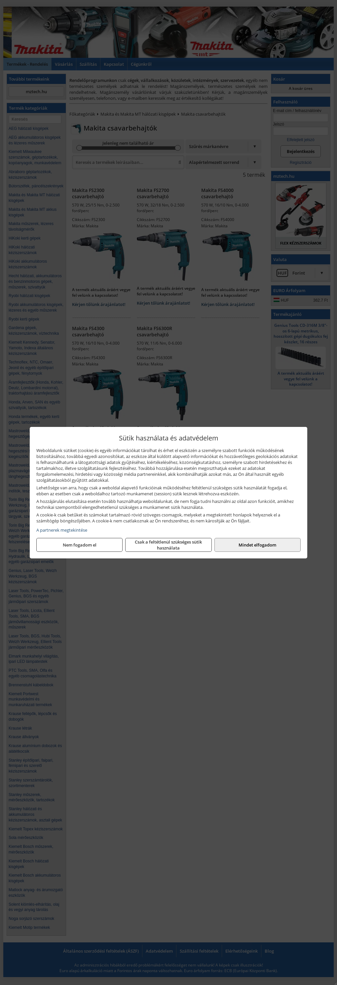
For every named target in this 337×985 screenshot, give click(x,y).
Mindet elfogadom (257, 545)
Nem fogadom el (79, 545)
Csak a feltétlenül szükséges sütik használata (168, 545)
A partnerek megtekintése (61, 530)
